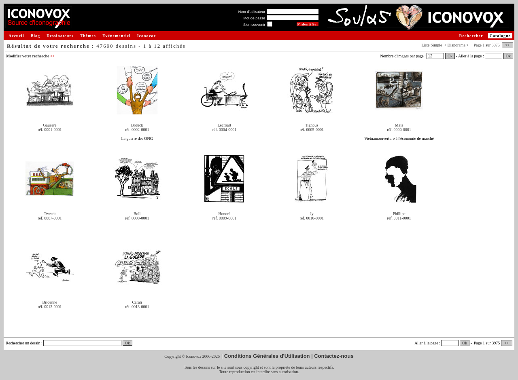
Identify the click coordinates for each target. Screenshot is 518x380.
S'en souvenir (254, 25)
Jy (312, 213)
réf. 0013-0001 (137, 306)
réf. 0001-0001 (50, 129)
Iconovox (146, 36)
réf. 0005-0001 (312, 129)
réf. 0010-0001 (312, 218)
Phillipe (399, 213)
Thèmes (88, 36)
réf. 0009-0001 (224, 218)
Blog (35, 36)
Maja (399, 125)
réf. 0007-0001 (50, 218)
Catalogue (500, 36)
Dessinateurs (60, 36)
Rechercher (471, 36)
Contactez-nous (334, 356)
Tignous (311, 125)
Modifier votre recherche (30, 56)
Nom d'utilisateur (251, 12)
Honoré (224, 213)
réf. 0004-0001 (224, 129)
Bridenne (49, 302)
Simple (436, 45)
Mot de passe (254, 18)
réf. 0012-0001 (50, 306)
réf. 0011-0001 (399, 218)
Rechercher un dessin (23, 343)
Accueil (16, 36)
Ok (450, 56)
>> (507, 45)
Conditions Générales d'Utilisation (267, 356)
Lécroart (224, 125)
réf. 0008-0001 (137, 218)
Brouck (137, 125)
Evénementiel (116, 36)
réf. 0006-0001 (399, 129)
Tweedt (49, 213)
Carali (137, 302)
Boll (137, 213)
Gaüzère (49, 125)
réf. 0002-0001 (137, 129)
